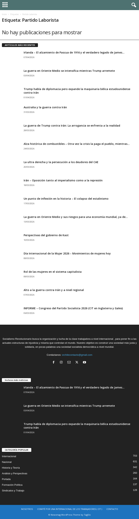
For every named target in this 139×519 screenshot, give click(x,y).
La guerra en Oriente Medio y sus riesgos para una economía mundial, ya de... (76, 217)
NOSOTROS (27, 509)
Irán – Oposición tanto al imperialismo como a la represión (63, 180)
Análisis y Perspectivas (14, 473)
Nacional (7, 462)
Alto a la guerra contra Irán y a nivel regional (54, 290)
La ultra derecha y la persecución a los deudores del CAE (61, 162)
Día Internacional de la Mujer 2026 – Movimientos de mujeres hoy (67, 253)
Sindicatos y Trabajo (13, 490)
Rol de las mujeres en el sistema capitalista (53, 271)
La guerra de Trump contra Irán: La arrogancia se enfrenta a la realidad (72, 125)
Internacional (9, 456)
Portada (6, 479)
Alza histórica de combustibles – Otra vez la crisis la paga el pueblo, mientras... (77, 144)
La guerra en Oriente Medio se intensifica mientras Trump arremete (69, 71)
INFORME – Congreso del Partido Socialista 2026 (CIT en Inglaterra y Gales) (73, 308)
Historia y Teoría (11, 467)
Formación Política (12, 484)
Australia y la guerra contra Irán (45, 107)
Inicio (4, 14)
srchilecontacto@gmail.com (77, 354)
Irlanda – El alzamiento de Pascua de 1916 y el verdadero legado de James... (74, 52)
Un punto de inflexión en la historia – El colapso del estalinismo (66, 198)
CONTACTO (112, 509)
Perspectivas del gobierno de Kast (46, 235)
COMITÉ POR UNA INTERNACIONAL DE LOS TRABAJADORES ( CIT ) (69, 509)
